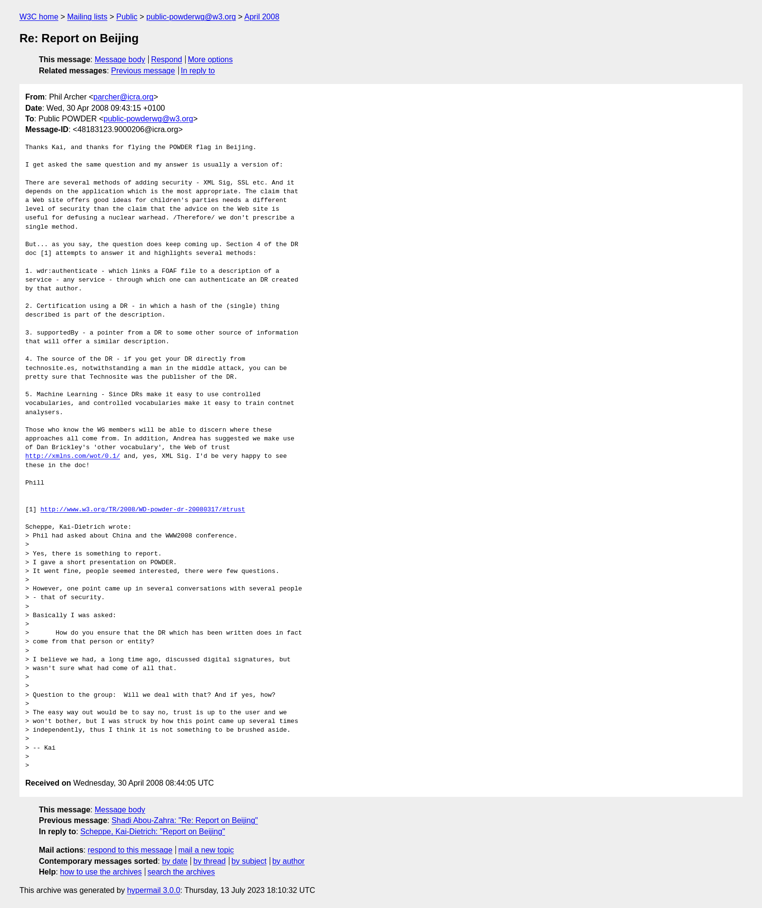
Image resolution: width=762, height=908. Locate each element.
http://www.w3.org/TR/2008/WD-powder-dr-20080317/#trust (142, 509)
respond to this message (129, 850)
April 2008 (261, 17)
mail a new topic (206, 850)
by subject (248, 861)
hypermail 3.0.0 (153, 890)
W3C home (38, 17)
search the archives (181, 872)
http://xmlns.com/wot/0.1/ (72, 456)
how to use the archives (101, 872)
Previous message (143, 71)
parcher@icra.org (123, 97)
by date (174, 861)
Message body (120, 59)
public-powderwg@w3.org (191, 17)
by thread (209, 861)
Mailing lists (87, 17)
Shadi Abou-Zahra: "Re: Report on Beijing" (184, 820)
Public (127, 17)
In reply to (198, 71)
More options (210, 59)
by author (288, 861)
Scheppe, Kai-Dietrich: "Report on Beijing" (152, 831)
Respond (166, 59)
